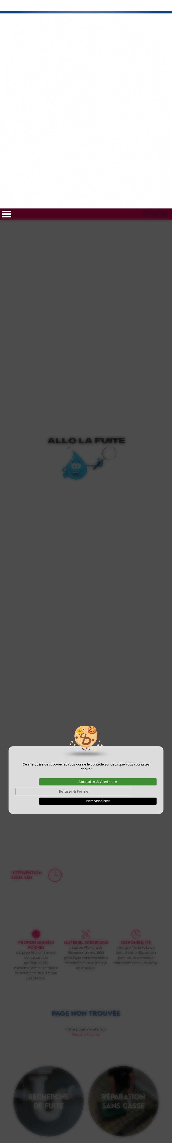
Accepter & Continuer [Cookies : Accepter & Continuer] (97, 573)
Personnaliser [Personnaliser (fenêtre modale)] (98, 592)
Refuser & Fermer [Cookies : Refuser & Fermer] (74, 583)
